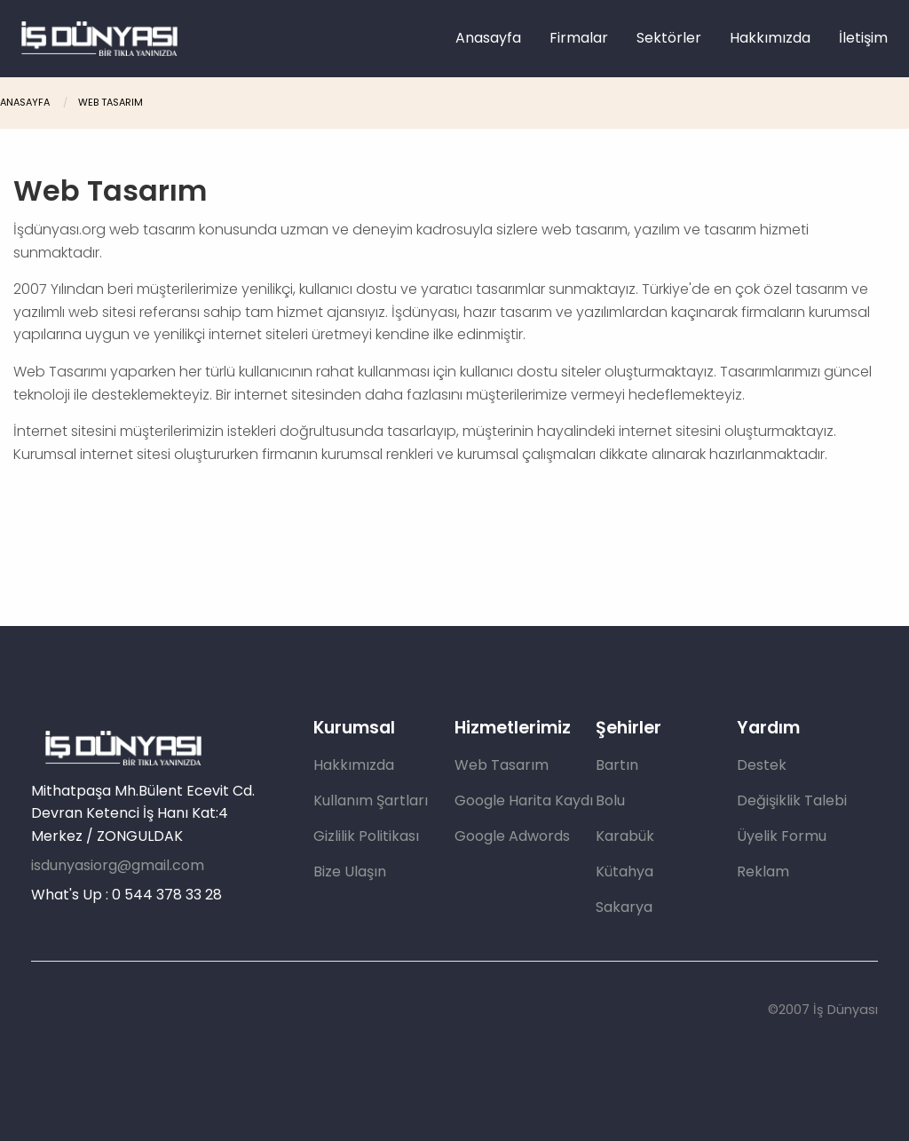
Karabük (625, 836)
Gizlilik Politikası (366, 836)
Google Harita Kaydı (523, 800)
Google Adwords (512, 836)
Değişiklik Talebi (792, 800)
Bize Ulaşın (349, 871)
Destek (761, 765)
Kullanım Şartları (370, 800)
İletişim (863, 38)
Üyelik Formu (781, 836)
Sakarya (624, 907)
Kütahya (624, 871)
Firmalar (578, 38)
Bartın (617, 765)
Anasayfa (488, 38)
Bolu (610, 800)
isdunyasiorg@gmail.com (117, 865)
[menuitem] (488, 38)
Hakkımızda (770, 38)
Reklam (763, 871)
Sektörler (668, 38)
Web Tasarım (110, 102)
